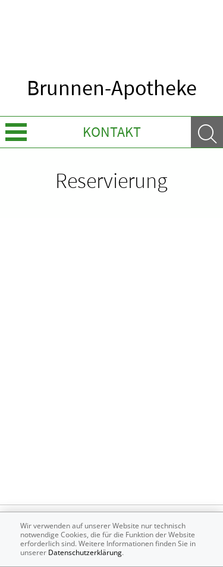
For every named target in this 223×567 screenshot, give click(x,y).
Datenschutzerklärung (85, 552)
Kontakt (112, 132)
